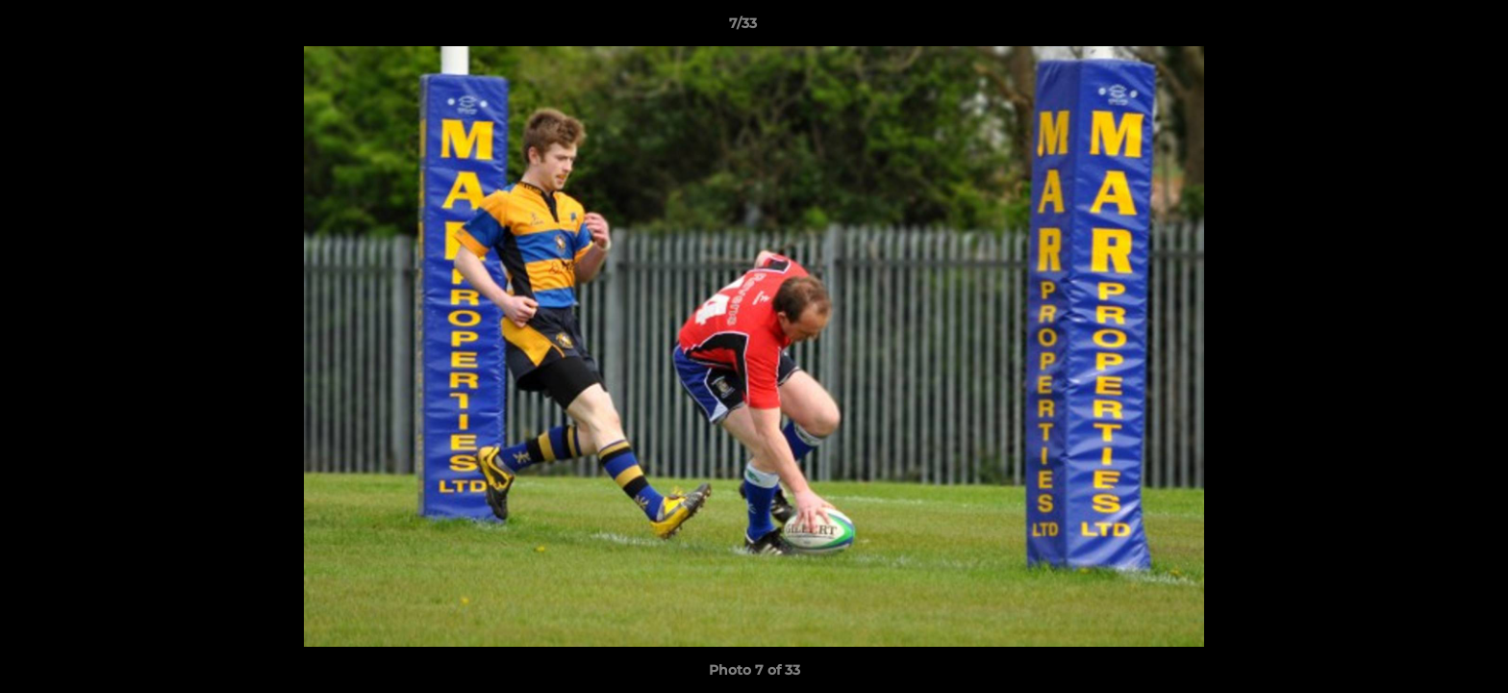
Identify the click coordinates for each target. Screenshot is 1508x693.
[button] (1427, 28)
